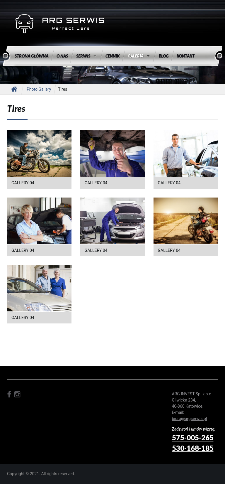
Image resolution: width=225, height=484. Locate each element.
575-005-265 (193, 437)
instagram (17, 394)
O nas (62, 55)
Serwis (83, 55)
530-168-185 (193, 448)
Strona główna (31, 55)
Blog (163, 55)
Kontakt (186, 55)
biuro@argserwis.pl (189, 418)
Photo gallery (39, 89)
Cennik (112, 55)
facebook (9, 394)
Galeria (136, 55)
